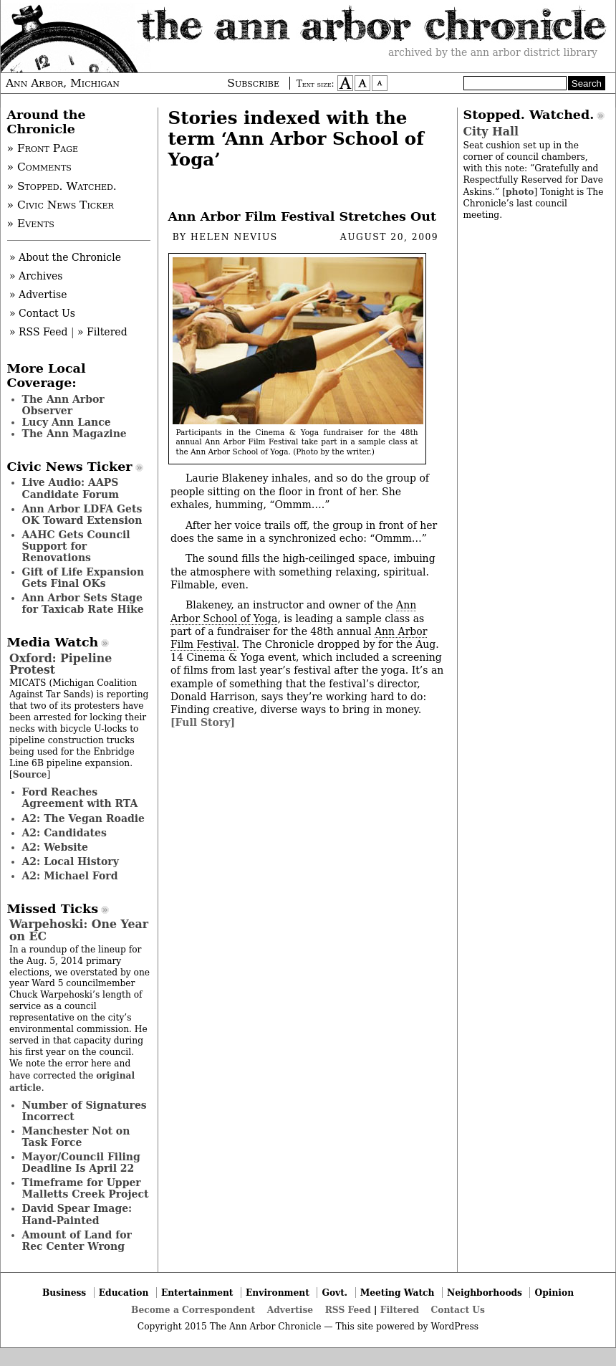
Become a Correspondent (193, 1309)
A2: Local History (70, 861)
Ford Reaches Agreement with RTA (80, 797)
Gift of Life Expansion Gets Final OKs (83, 577)
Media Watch (53, 642)
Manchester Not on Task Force (76, 1136)
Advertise (290, 1309)
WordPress (454, 1327)
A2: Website (55, 847)
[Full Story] (202, 722)
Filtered (399, 1309)
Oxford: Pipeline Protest (60, 664)
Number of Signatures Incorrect (84, 1110)
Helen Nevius (234, 237)
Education (124, 1292)
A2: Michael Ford (70, 876)
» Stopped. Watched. (62, 186)
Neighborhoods (484, 1292)
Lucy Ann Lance (66, 422)
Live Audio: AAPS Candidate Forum (71, 488)
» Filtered (102, 332)
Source (30, 774)
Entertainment (197, 1292)
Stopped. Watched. (529, 115)
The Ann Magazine (74, 433)
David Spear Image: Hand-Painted (77, 1214)
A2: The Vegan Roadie (83, 818)
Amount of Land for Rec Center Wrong (77, 1240)
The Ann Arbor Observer (63, 404)
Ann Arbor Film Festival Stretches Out (302, 216)
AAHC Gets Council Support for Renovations (76, 546)
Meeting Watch (397, 1292)
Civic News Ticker (70, 466)
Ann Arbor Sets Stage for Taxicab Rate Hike (83, 603)
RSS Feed (348, 1309)
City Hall (491, 131)
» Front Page (43, 148)
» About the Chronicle (65, 257)
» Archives (36, 276)
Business (64, 1292)
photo (520, 191)
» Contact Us (42, 313)
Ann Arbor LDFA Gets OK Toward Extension (82, 514)
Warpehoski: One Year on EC (78, 929)
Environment (277, 1292)
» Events (30, 223)
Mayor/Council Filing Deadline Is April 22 (81, 1162)
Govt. (334, 1292)
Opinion (554, 1292)
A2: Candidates (64, 833)
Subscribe (253, 83)
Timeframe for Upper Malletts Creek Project (85, 1188)
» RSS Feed (38, 332)
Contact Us (458, 1309)
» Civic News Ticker (60, 205)
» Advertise (38, 294)
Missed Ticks (53, 909)
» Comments (39, 167)
